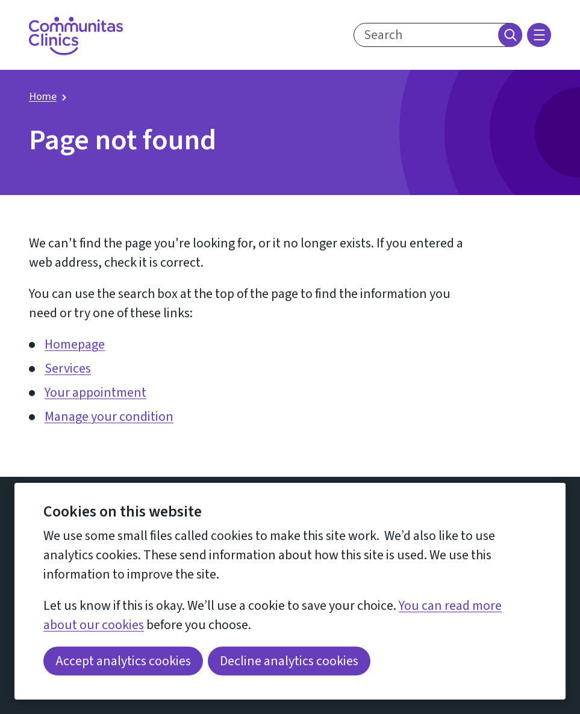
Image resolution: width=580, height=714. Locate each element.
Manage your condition (109, 416)
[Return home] (76, 36)
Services (68, 368)
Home (43, 96)
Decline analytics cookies (289, 661)
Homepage (75, 344)
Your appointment (95, 392)
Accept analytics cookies (123, 661)
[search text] (438, 35)
